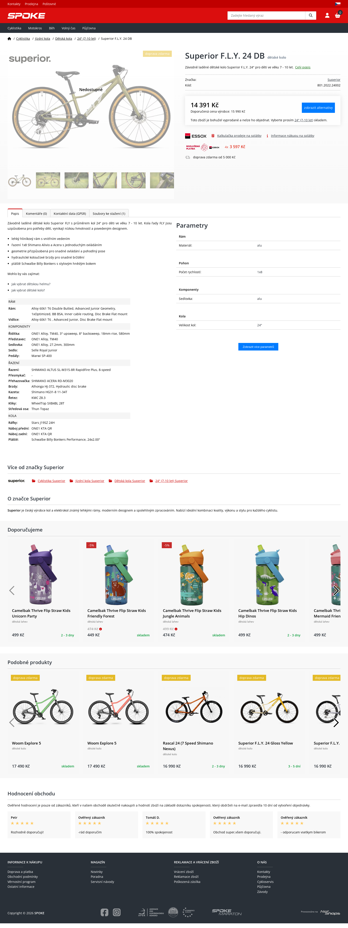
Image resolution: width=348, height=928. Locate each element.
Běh (52, 32)
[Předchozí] (12, 595)
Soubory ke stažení (109, 218)
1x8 (259, 277)
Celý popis (302, 72)
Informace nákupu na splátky (292, 140)
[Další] (336, 595)
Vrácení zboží (184, 876)
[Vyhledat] (310, 18)
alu (259, 250)
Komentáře (36, 218)
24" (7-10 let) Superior (169, 485)
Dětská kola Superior (127, 485)
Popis (15, 218)
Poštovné (49, 4)
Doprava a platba (20, 876)
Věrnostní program (22, 886)
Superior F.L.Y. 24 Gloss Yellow (265, 747)
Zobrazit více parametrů (258, 351)
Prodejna (31, 4)
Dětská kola (63, 43)
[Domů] (9, 43)
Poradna (97, 881)
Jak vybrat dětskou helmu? (31, 288)
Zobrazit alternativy (318, 112)
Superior (334, 84)
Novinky (97, 876)
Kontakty (14, 4)
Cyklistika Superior (48, 485)
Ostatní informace (21, 891)
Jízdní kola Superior (87, 485)
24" (259, 330)
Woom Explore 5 (26, 747)
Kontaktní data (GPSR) (70, 218)
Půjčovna (89, 32)
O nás (262, 866)
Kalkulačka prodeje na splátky (239, 140)
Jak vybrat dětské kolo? (28, 295)
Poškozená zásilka (187, 886)
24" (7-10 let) (86, 43)
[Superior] (20, 485)
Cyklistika (14, 32)
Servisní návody (102, 886)
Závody (262, 896)
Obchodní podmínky (23, 881)
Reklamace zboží (186, 881)
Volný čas (68, 32)
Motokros (35, 32)
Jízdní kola (42, 43)
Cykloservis (265, 886)
